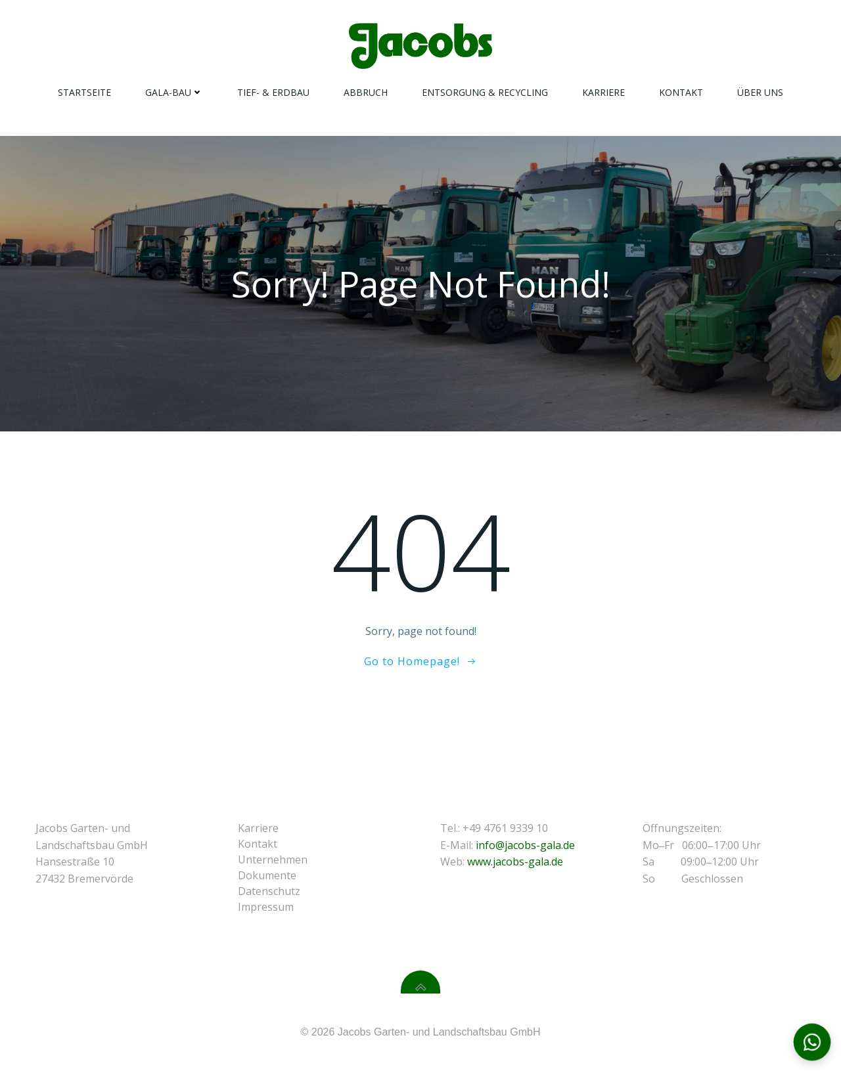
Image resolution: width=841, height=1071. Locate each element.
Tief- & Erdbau (273, 92)
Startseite (84, 92)
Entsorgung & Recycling (485, 92)
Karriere (603, 92)
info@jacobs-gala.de (525, 845)
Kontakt (681, 92)
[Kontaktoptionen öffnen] (812, 1042)
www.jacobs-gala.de (515, 861)
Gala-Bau (174, 92)
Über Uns (760, 92)
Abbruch (366, 92)
